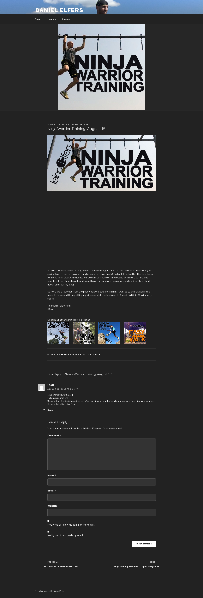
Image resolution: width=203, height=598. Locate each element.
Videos (87, 354)
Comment (54, 435)
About (38, 19)
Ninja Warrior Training (66, 354)
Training (51, 19)
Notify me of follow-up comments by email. (71, 524)
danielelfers (80, 124)
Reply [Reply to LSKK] (50, 410)
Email (51, 490)
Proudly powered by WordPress (50, 591)
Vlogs (96, 354)
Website (52, 506)
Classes (65, 19)
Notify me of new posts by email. (65, 535)
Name (51, 475)
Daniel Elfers (59, 10)
